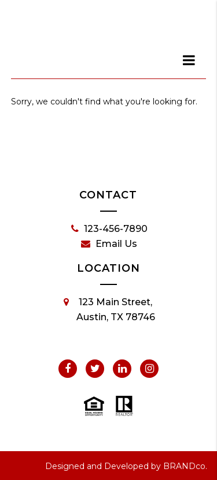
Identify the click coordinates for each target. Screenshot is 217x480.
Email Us (109, 244)
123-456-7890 (109, 229)
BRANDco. (185, 466)
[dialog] (189, 60)
